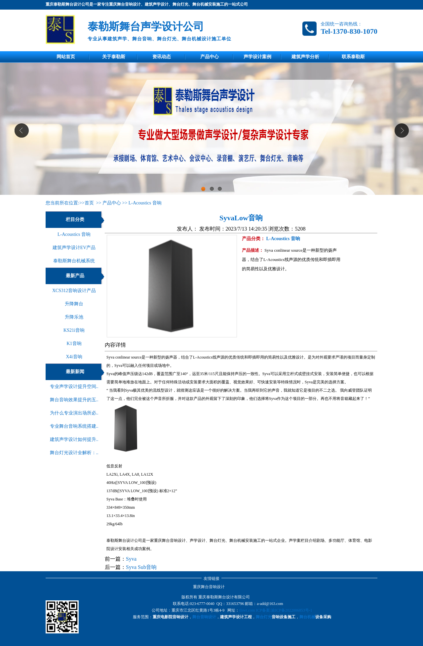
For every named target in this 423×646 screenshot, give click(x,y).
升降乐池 (74, 317)
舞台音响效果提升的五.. (74, 399)
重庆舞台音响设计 (209, 586)
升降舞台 (74, 303)
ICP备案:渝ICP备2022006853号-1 (284, 610)
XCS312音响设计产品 (74, 290)
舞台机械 (307, 617)
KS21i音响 (74, 330)
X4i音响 (74, 356)
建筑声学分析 (305, 56)
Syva (131, 559)
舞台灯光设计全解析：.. (74, 452)
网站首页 (66, 56)
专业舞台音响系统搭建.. (74, 426)
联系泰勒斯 (353, 56)
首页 (89, 202)
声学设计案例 (257, 56)
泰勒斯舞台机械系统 (74, 260)
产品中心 (209, 56)
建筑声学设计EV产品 (74, 247)
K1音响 (73, 343)
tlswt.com (247, 610)
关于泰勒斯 (113, 56)
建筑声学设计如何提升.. (74, 439)
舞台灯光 (264, 617)
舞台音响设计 (204, 617)
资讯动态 (161, 56)
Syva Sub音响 (141, 567)
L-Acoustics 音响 (145, 202)
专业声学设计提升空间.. (74, 386)
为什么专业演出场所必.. (74, 412)
